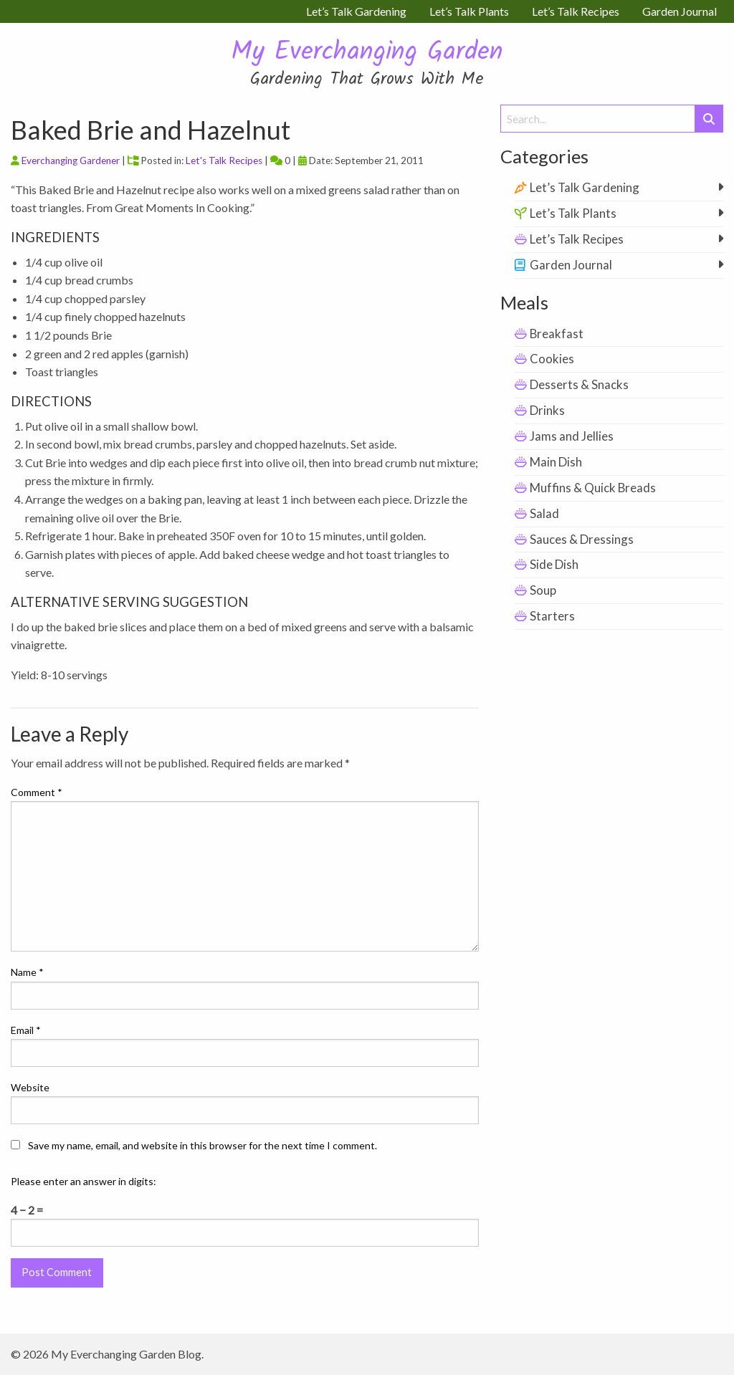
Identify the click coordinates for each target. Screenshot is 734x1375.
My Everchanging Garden (367, 52)
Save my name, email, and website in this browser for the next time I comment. (202, 1145)
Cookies (552, 358)
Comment (36, 792)
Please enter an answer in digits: (83, 1181)
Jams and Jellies (572, 436)
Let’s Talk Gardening (584, 187)
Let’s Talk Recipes (577, 238)
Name (27, 972)
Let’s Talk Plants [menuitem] (469, 11)
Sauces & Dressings (582, 539)
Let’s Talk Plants (573, 213)
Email (26, 1030)
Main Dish (556, 461)
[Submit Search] (709, 119)
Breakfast (556, 333)
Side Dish (554, 564)
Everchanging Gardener (71, 160)
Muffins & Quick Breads (593, 487)
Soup (543, 590)
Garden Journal (571, 264)
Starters (552, 615)
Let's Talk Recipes (224, 160)
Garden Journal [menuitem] (679, 11)
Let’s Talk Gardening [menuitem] (356, 11)
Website (30, 1087)
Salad (544, 513)
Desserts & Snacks (579, 384)
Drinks (547, 410)
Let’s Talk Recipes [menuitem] (575, 11)
